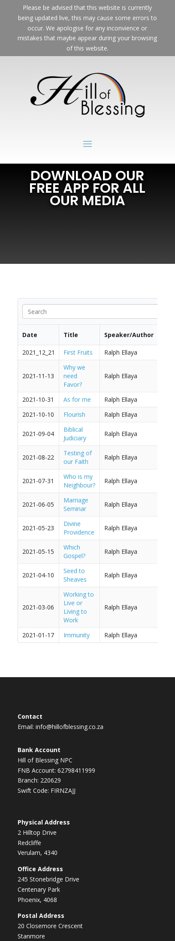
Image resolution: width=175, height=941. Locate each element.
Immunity (77, 635)
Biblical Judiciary (74, 433)
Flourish (74, 414)
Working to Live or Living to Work (78, 607)
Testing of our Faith (77, 457)
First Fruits (78, 352)
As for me (77, 399)
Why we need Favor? (74, 375)
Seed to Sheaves (75, 575)
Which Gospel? (74, 551)
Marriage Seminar (75, 504)
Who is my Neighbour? (79, 480)
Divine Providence (78, 528)
